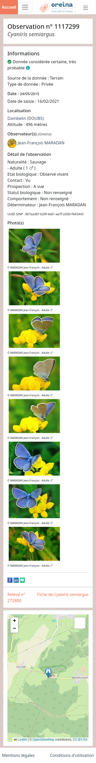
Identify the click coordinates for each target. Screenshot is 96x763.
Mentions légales (18, 755)
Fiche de (63, 594)
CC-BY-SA (80, 739)
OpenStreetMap (43, 739)
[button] (48, 673)
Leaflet (20, 739)
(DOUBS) (35, 118)
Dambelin (16, 118)
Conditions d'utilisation (72, 755)
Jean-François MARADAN (41, 143)
